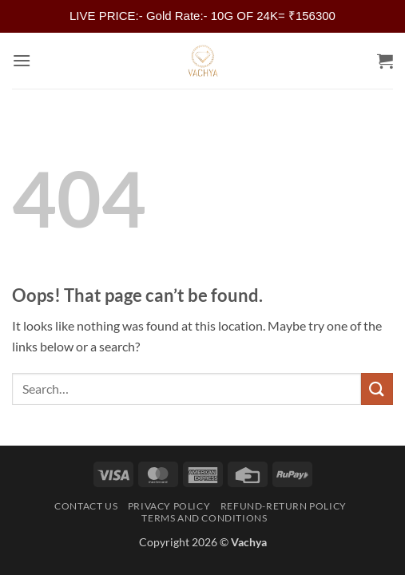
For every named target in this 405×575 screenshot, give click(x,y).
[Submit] (377, 388)
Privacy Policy (169, 506)
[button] (21, 60)
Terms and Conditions (204, 518)
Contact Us (85, 506)
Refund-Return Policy (283, 506)
